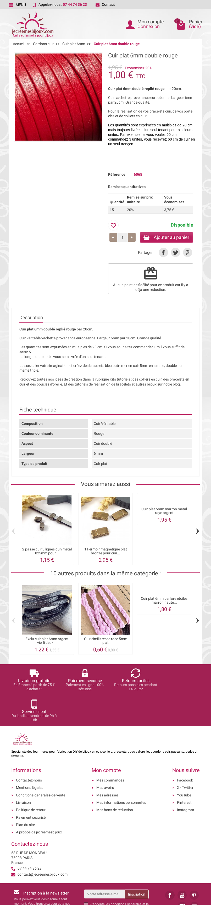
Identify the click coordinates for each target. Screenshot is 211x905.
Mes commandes (110, 750)
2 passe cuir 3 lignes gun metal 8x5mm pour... (47, 551)
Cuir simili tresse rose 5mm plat (105, 641)
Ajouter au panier (165, 237)
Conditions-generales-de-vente (40, 765)
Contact (105, 4)
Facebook (185, 750)
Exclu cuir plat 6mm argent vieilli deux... (47, 641)
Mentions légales (29, 757)
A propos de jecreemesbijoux (39, 802)
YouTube (184, 765)
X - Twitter (185, 757)
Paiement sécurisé (31, 787)
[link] (163, 253)
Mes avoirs (105, 757)
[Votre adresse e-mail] (104, 863)
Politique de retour (31, 780)
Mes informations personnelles (121, 772)
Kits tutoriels (120, 380)
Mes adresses (107, 765)
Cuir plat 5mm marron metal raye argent (164, 511)
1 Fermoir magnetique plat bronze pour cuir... (105, 551)
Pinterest (184, 772)
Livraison (23, 772)
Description (31, 318)
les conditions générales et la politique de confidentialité (119, 876)
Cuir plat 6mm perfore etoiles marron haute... (164, 601)
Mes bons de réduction (114, 780)
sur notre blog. (169, 385)
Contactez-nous (29, 750)
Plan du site (25, 794)
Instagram (185, 780)
